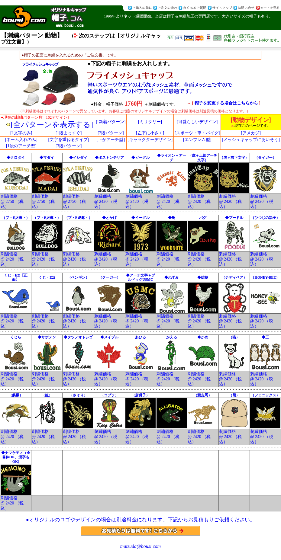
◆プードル (234, 218)
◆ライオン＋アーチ (171, 157)
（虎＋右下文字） (234, 157)
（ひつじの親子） (265, 218)
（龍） (46, 395)
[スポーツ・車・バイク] (197, 133)
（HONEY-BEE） (265, 277)
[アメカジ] (250, 133)
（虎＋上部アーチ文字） (202, 157)
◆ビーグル (140, 157)
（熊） (234, 395)
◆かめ (202, 337)
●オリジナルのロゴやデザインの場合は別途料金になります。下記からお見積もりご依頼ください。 (140, 520)
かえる (171, 337)
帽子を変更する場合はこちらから (227, 103)
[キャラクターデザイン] (150, 139)
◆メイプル (109, 337)
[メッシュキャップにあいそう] (250, 139)
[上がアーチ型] (111, 139)
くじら (15, 337)
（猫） (234, 337)
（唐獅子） (140, 395)
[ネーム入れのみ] (21, 139)
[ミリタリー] (150, 122)
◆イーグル (140, 218)
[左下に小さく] (150, 133)
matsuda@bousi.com (140, 546)
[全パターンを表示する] (52, 124)
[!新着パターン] (110, 122)
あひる (140, 337)
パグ (202, 218)
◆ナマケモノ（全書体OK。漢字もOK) (15, 457)
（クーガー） (109, 277)
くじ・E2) (47, 277)
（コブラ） (109, 395)
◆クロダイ (16, 157)
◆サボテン (47, 337)
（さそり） (78, 395)
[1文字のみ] (21, 133)
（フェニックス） (265, 395)
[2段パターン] (111, 133)
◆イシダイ (78, 157)
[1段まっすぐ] (69, 133)
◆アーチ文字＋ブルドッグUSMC (140, 277)
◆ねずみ (171, 277)
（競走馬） (203, 395)
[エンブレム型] (197, 139)
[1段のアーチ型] (21, 146)
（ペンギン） (78, 277)
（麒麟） (15, 395)
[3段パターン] (69, 146)
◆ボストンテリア (109, 157)
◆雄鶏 (202, 277)
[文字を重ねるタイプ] (68, 139)
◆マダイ (47, 157)
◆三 (265, 337)
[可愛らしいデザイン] (197, 122)
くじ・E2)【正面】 (15, 277)
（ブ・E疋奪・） (16, 218)
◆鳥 (171, 218)
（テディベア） (234, 277)
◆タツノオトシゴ (78, 337)
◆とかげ (109, 218)
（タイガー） (265, 157)
